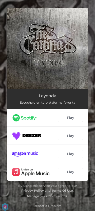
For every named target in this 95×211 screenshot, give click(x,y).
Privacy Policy (32, 190)
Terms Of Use (62, 190)
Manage (33, 196)
